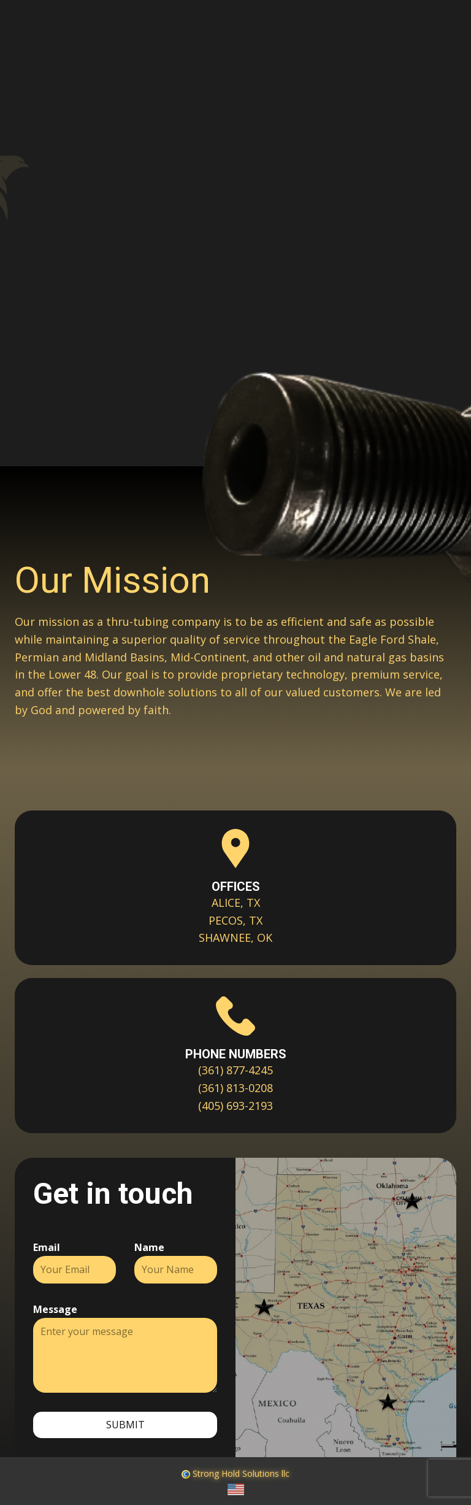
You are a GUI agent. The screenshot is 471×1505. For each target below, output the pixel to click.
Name (149, 1247)
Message (55, 1309)
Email (46, 1247)
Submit (125, 1424)
